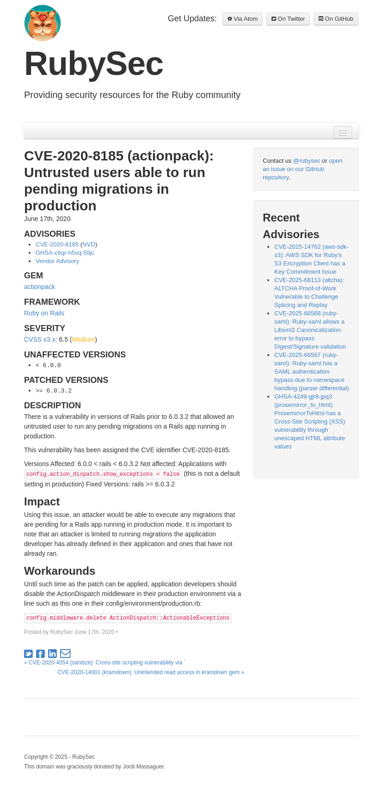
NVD (88, 244)
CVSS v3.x (40, 339)
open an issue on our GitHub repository (302, 169)
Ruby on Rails (44, 313)
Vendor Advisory (57, 261)
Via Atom (243, 18)
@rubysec (307, 160)
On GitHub (336, 18)
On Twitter (288, 18)
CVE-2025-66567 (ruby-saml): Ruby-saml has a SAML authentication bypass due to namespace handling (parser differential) (311, 371)
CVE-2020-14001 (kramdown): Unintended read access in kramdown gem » (150, 672)
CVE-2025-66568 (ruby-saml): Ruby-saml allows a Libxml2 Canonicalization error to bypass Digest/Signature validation (310, 330)
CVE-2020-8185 (57, 244)
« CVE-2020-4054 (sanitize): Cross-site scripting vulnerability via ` (104, 662)
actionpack (39, 286)
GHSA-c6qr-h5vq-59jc (65, 252)
